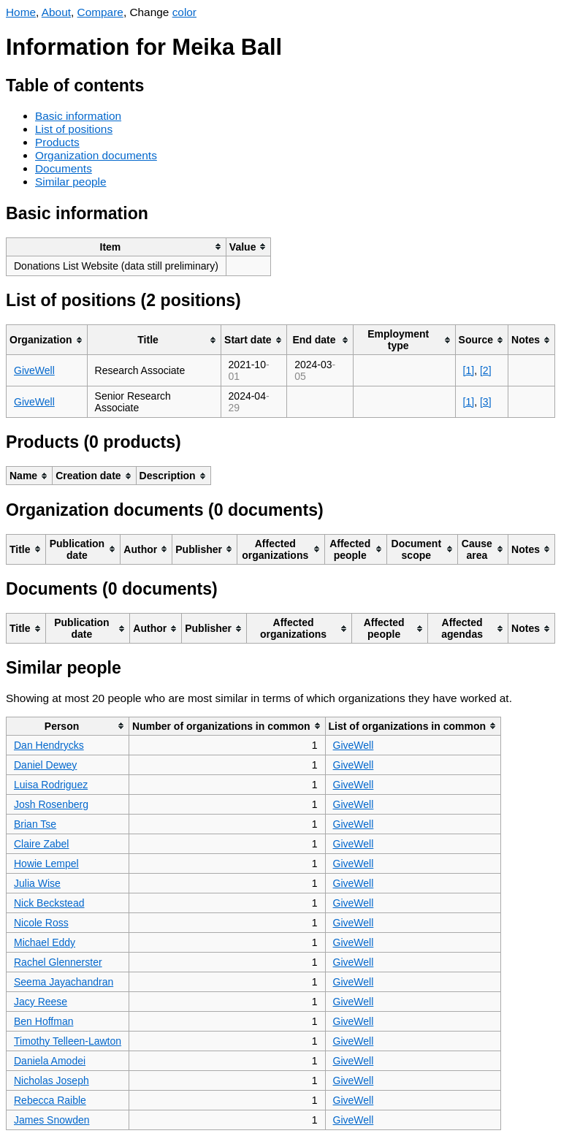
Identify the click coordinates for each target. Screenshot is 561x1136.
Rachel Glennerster (58, 962)
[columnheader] (116, 246)
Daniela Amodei (49, 1061)
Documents (63, 168)
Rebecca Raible (50, 1100)
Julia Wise (37, 883)
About (56, 12)
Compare (100, 12)
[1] (469, 370)
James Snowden (52, 1120)
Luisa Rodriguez (51, 784)
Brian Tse (35, 824)
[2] (486, 370)
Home (21, 12)
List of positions (73, 129)
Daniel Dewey (45, 765)
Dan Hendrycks (49, 745)
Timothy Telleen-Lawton (67, 1041)
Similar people (71, 181)
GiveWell (34, 370)
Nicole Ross (41, 923)
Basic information (78, 116)
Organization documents (96, 155)
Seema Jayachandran (63, 982)
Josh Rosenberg (51, 804)
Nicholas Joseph (51, 1080)
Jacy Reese (40, 1001)
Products (57, 142)
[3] (486, 402)
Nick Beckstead (49, 903)
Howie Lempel (46, 863)
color (184, 12)
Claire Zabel (41, 844)
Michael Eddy (44, 942)
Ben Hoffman (43, 1021)
